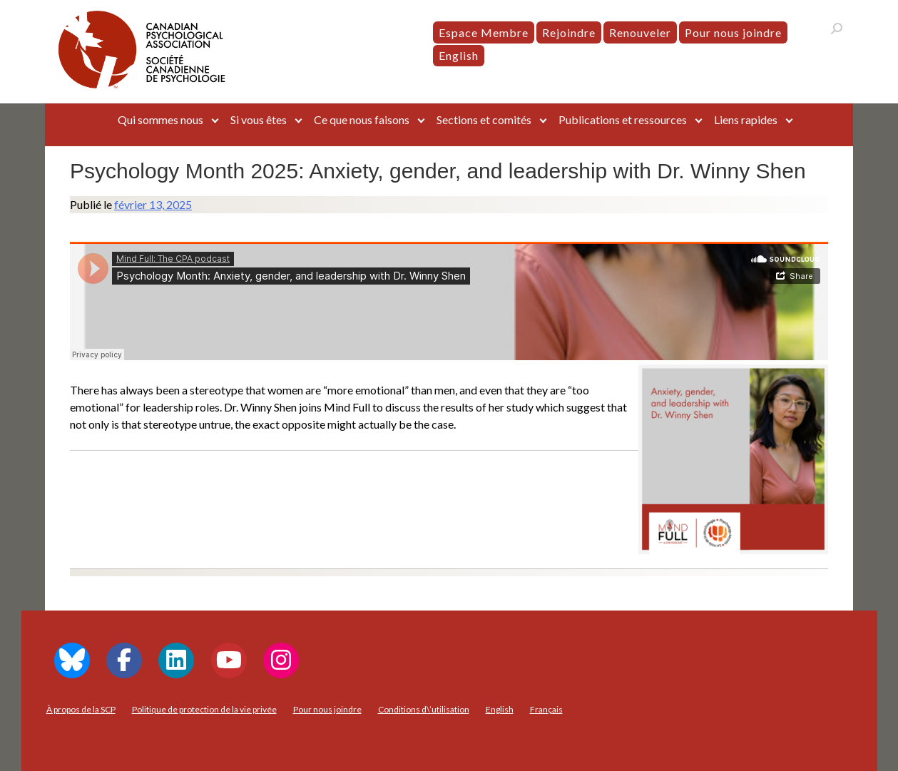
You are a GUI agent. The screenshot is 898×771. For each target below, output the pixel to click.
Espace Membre (484, 32)
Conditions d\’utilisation (423, 709)
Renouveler (640, 32)
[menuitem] (459, 55)
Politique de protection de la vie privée (204, 709)
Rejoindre (569, 32)
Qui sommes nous (160, 119)
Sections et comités (484, 119)
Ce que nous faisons (361, 119)
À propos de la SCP (81, 709)
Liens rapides (745, 119)
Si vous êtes (258, 119)
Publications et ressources (622, 119)
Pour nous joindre (733, 32)
